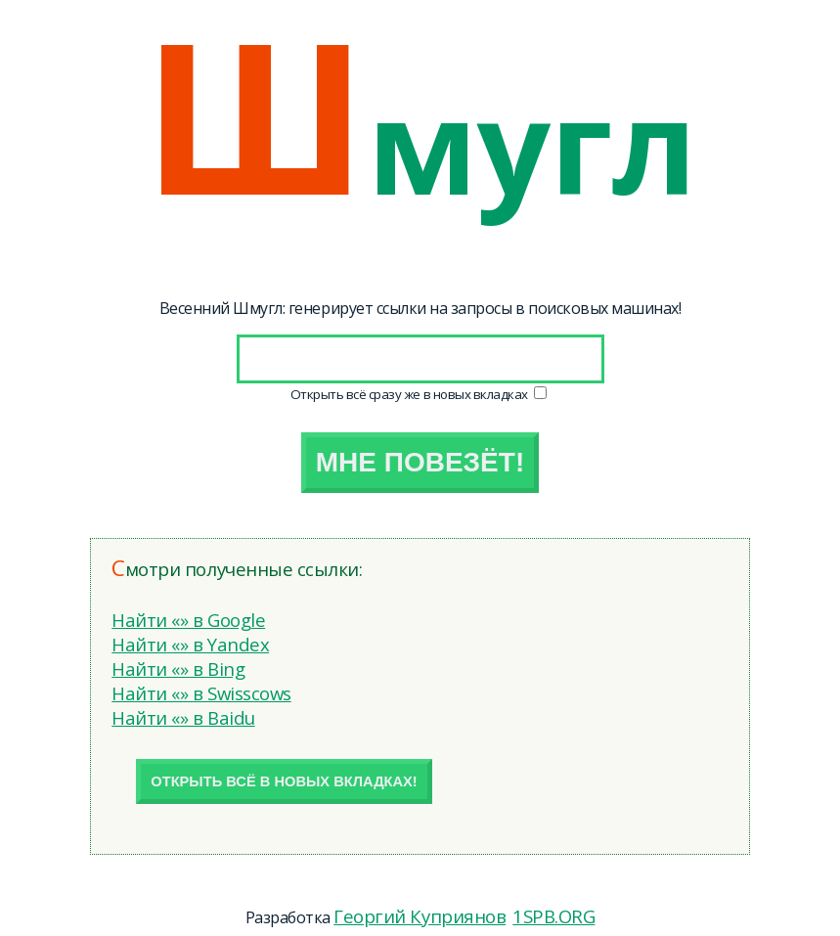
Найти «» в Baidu (182, 717)
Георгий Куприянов (419, 916)
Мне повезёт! (420, 462)
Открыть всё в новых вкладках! (284, 781)
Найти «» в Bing (177, 668)
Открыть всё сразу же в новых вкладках (410, 394)
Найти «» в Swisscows (200, 693)
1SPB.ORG (553, 916)
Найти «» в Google (188, 619)
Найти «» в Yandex (190, 644)
